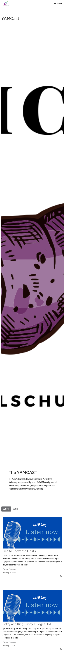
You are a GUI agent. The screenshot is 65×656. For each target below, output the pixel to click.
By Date (6, 509)
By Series (16, 509)
